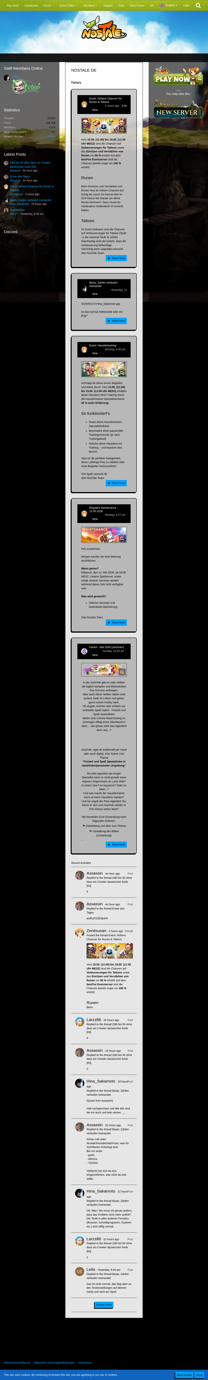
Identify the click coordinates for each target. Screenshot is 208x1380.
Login (186, 5)
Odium (52, 136)
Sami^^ (14, 213)
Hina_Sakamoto (19, 203)
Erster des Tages (20, 176)
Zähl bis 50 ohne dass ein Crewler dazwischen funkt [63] (109, 881)
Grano (15, 76)
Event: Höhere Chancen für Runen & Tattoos (105, 100)
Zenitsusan (16, 194)
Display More (104, 1304)
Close (199, 1374)
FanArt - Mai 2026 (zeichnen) (106, 647)
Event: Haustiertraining (102, 345)
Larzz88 (94, 1019)
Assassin (15, 170)
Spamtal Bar (17, 209)
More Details (184, 1374)
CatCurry (94, 650)
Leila (91, 1269)
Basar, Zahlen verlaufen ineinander (31, 200)
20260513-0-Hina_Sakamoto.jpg (100, 303)
